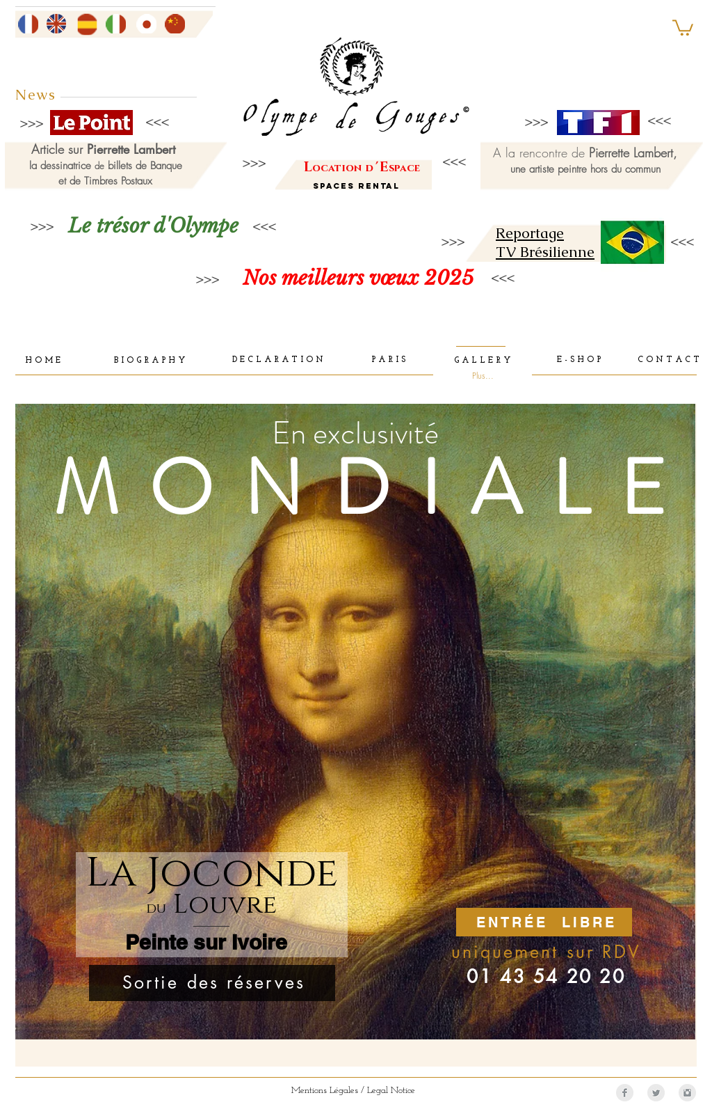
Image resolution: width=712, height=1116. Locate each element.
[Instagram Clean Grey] (687, 1092)
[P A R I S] (388, 360)
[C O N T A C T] (668, 360)
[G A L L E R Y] (482, 361)
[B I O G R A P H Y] (149, 361)
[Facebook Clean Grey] (624, 1092)
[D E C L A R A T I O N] (277, 360)
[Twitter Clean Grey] (656, 1092)
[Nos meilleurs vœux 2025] (357, 278)
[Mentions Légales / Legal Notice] (353, 1091)
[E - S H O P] (578, 360)
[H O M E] (42, 361)
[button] (682, 27)
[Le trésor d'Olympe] (153, 226)
